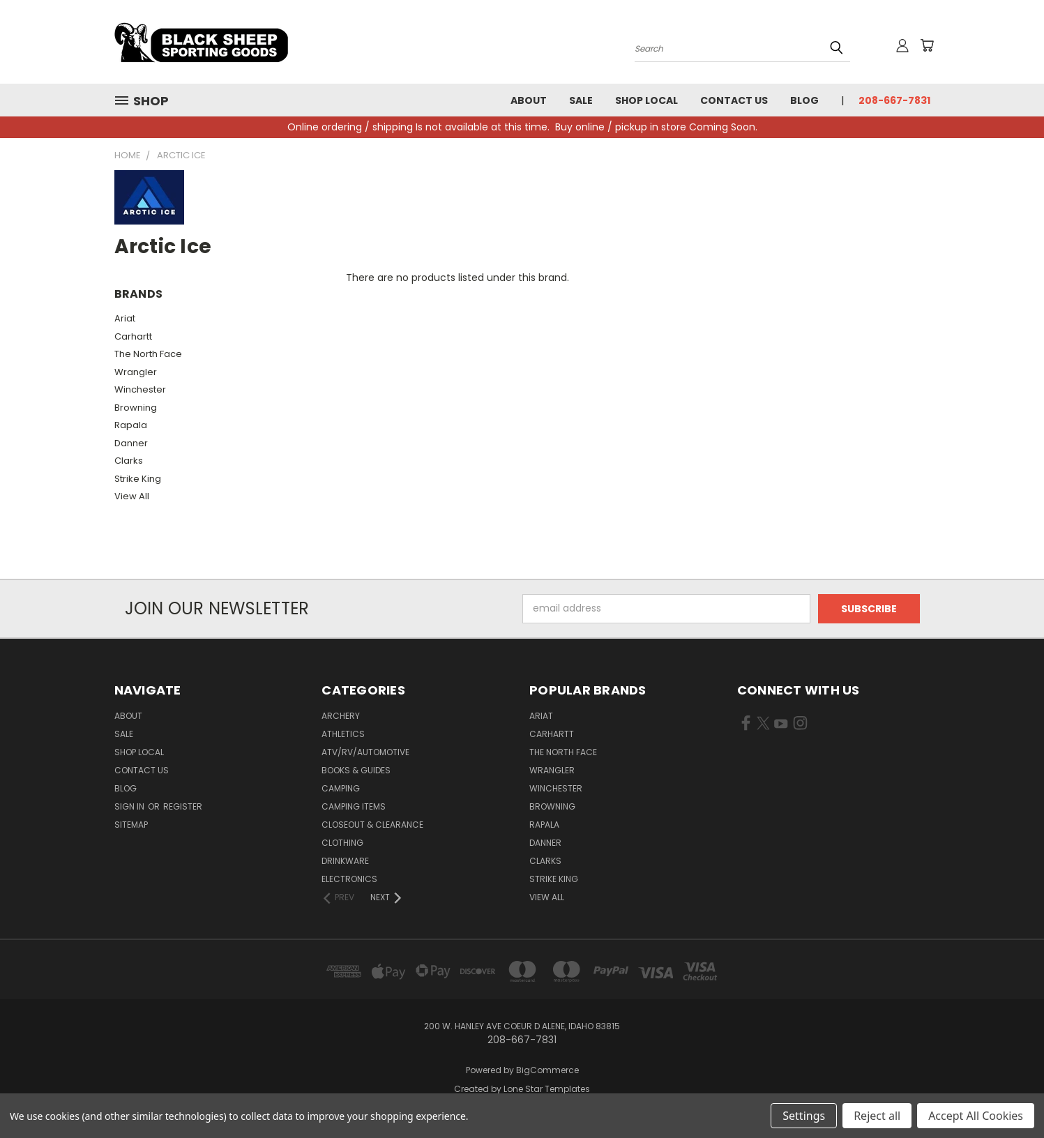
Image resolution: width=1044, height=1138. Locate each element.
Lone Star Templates (547, 1089)
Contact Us (734, 100)
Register (182, 806)
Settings (803, 1115)
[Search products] (742, 47)
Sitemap (131, 824)
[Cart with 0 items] (927, 45)
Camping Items (353, 806)
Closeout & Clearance (372, 824)
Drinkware (345, 861)
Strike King (137, 478)
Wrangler (135, 372)
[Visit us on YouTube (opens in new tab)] (780, 726)
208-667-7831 (894, 100)
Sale (581, 100)
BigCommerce (547, 1070)
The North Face (148, 354)
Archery (340, 716)
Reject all (877, 1115)
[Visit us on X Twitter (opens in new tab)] (763, 726)
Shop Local (646, 100)
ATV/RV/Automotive (365, 752)
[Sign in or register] (902, 45)
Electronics (349, 879)
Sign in (130, 806)
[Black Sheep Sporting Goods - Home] (246, 42)
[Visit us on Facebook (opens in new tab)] (746, 726)
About (528, 100)
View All (131, 496)
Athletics (343, 734)
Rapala (130, 425)
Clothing (342, 843)
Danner (131, 443)
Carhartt (133, 336)
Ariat (124, 318)
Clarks (128, 460)
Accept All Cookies (975, 1115)
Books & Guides (356, 770)
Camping (340, 788)
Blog (804, 100)
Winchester (140, 389)
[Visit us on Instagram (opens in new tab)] (800, 726)
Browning (135, 407)
